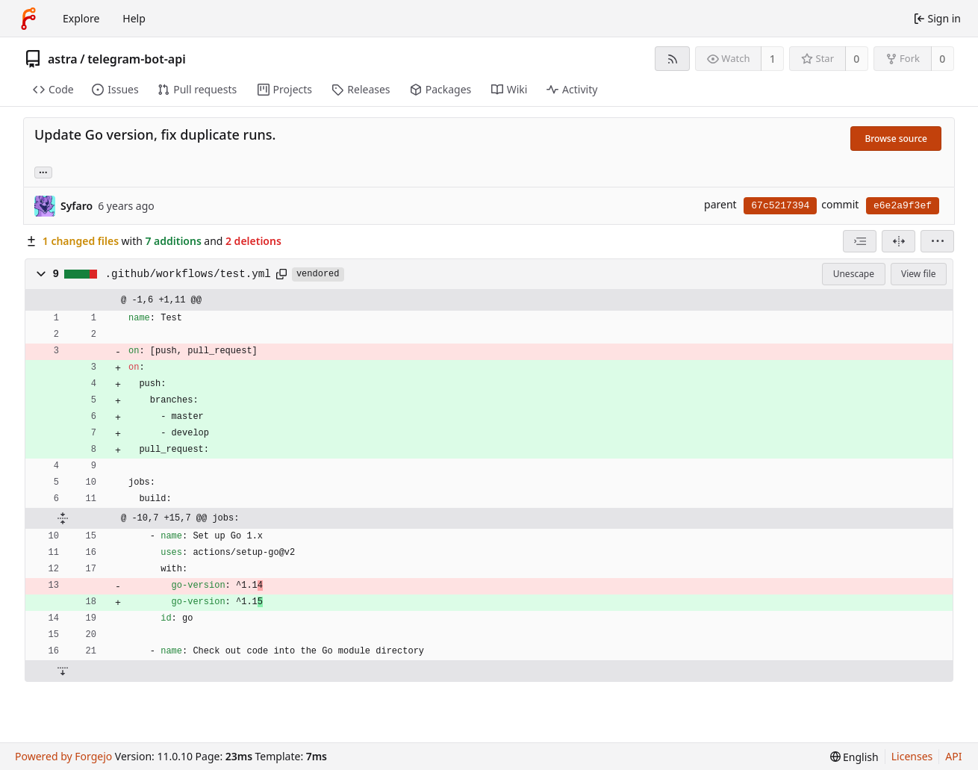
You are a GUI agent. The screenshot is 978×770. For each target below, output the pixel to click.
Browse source (896, 138)
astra (63, 59)
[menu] (937, 241)
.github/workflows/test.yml (188, 274)
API (953, 756)
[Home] (28, 18)
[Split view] (898, 241)
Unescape (853, 273)
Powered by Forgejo (63, 756)
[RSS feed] (672, 58)
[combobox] (859, 241)
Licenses (912, 756)
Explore (81, 18)
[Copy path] (281, 274)
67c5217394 (780, 205)
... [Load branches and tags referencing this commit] (43, 171)
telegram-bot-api (136, 59)
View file (918, 273)
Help (134, 18)
